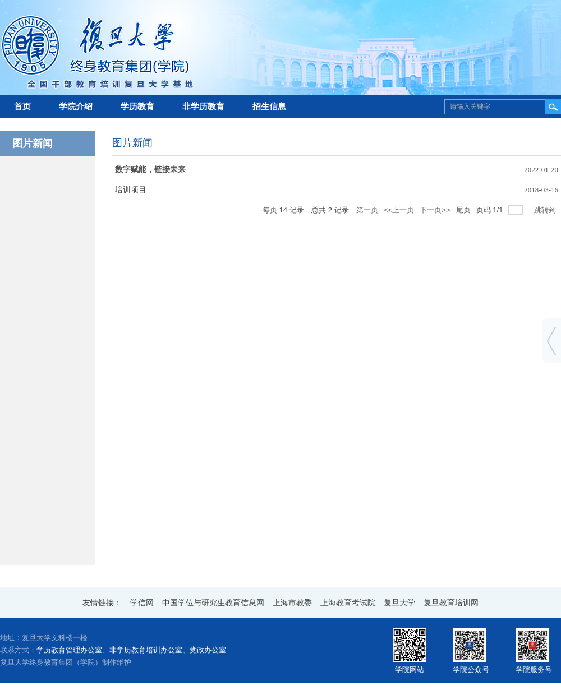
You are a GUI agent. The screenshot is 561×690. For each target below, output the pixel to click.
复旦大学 (399, 603)
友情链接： (102, 603)
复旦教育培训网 (451, 603)
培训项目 (130, 190)
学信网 (142, 603)
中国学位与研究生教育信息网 (213, 603)
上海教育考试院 (347, 603)
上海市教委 (292, 603)
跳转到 (546, 210)
